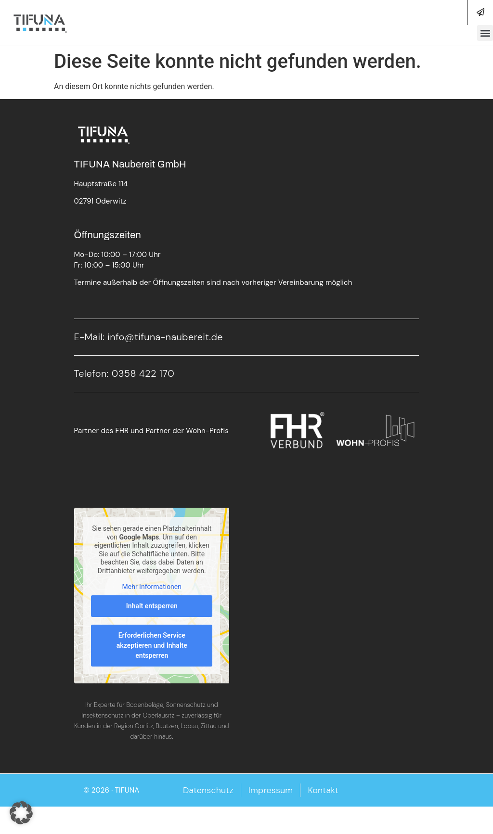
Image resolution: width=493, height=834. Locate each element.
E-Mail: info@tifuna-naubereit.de (148, 337)
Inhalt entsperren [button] (151, 605)
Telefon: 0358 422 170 (124, 373)
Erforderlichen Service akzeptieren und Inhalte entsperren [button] (151, 645)
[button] (485, 33)
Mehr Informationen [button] (151, 586)
